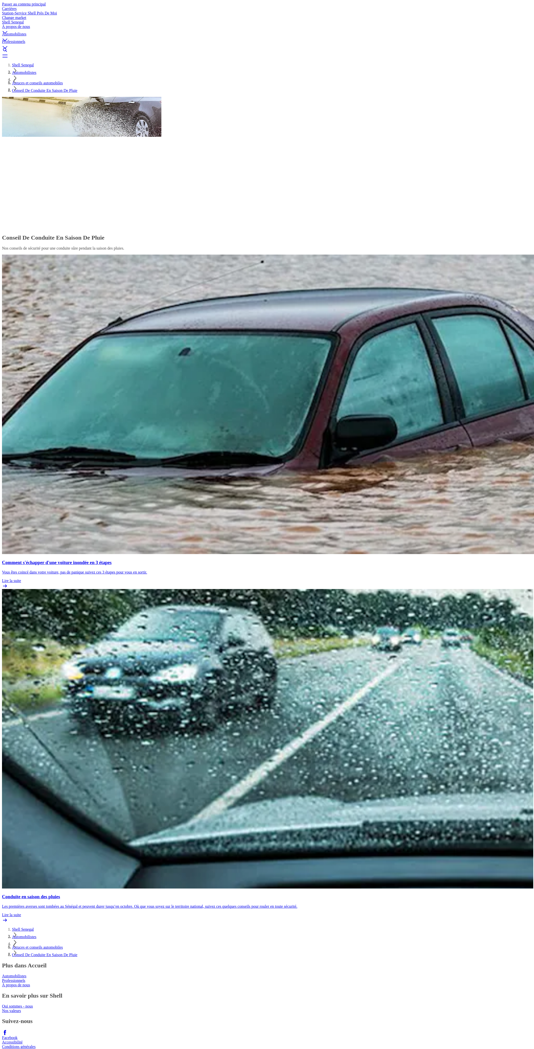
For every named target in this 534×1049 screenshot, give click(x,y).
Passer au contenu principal (24, 4)
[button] (267, 28)
